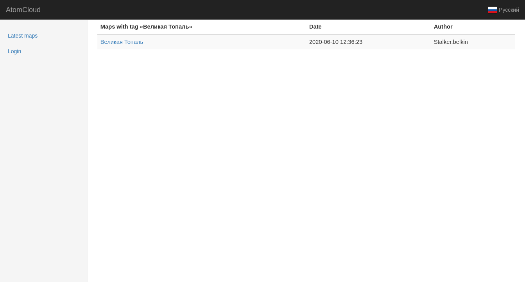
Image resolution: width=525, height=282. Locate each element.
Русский (503, 10)
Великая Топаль (121, 42)
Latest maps (33, 35)
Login (14, 51)
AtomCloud (23, 10)
